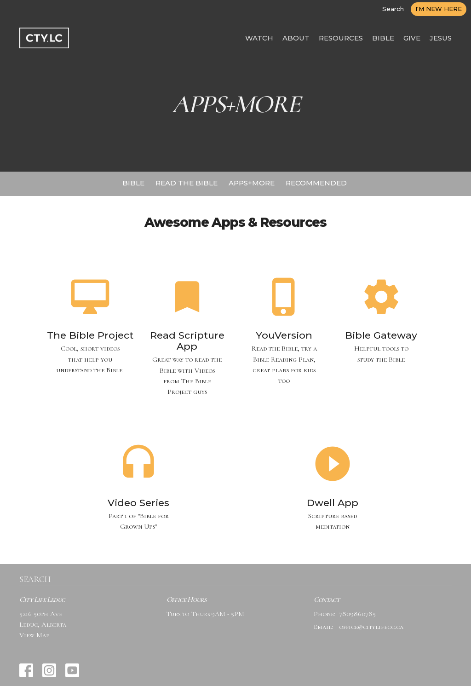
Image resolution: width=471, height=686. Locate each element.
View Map (34, 635)
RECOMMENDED (316, 183)
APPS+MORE (252, 183)
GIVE (411, 38)
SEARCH (35, 579)
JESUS (441, 38)
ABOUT (296, 38)
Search (393, 8)
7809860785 (357, 614)
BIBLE (383, 38)
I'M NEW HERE (438, 8)
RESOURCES (341, 38)
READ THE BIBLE (186, 183)
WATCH (259, 38)
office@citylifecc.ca (371, 627)
